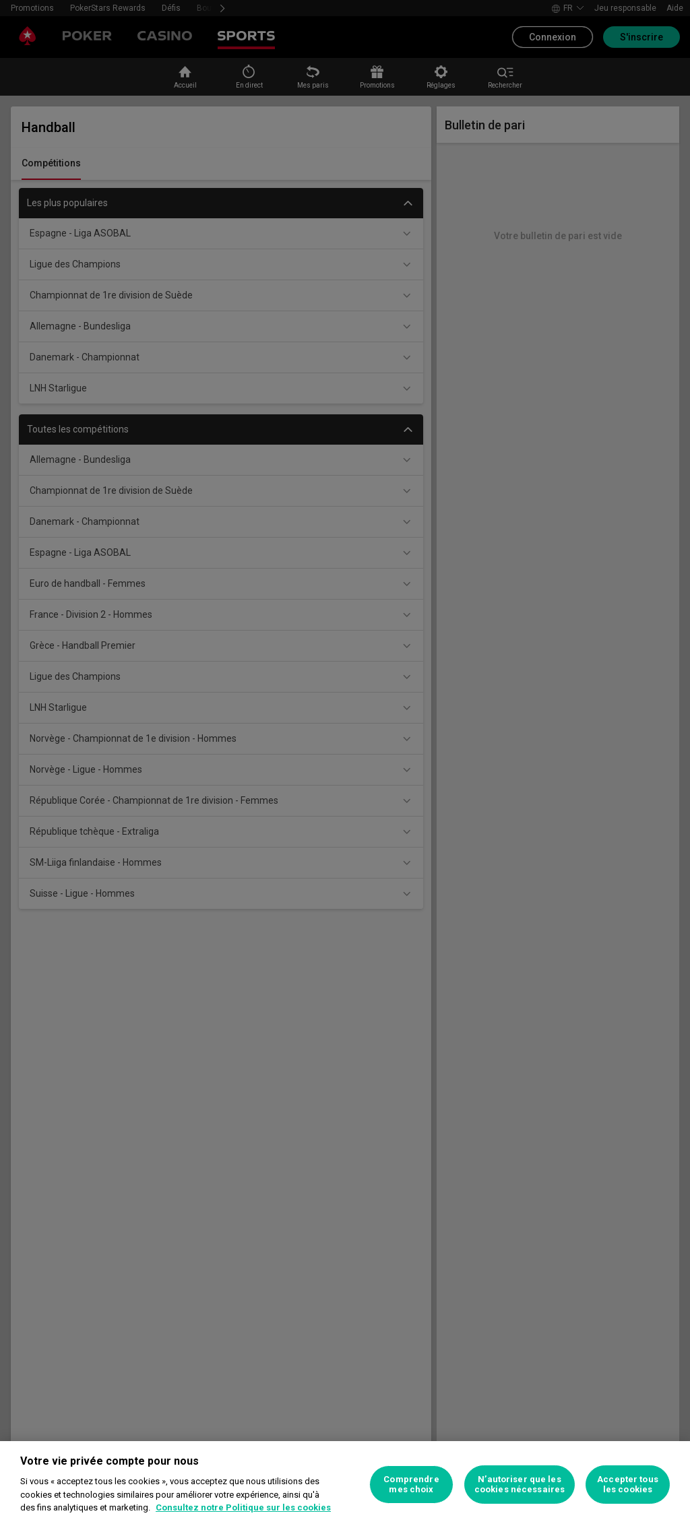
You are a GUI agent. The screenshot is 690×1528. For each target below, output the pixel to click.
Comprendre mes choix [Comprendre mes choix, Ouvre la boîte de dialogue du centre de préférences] (411, 1484)
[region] (345, 1484)
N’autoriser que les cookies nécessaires (519, 1484)
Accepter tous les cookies (627, 1484)
